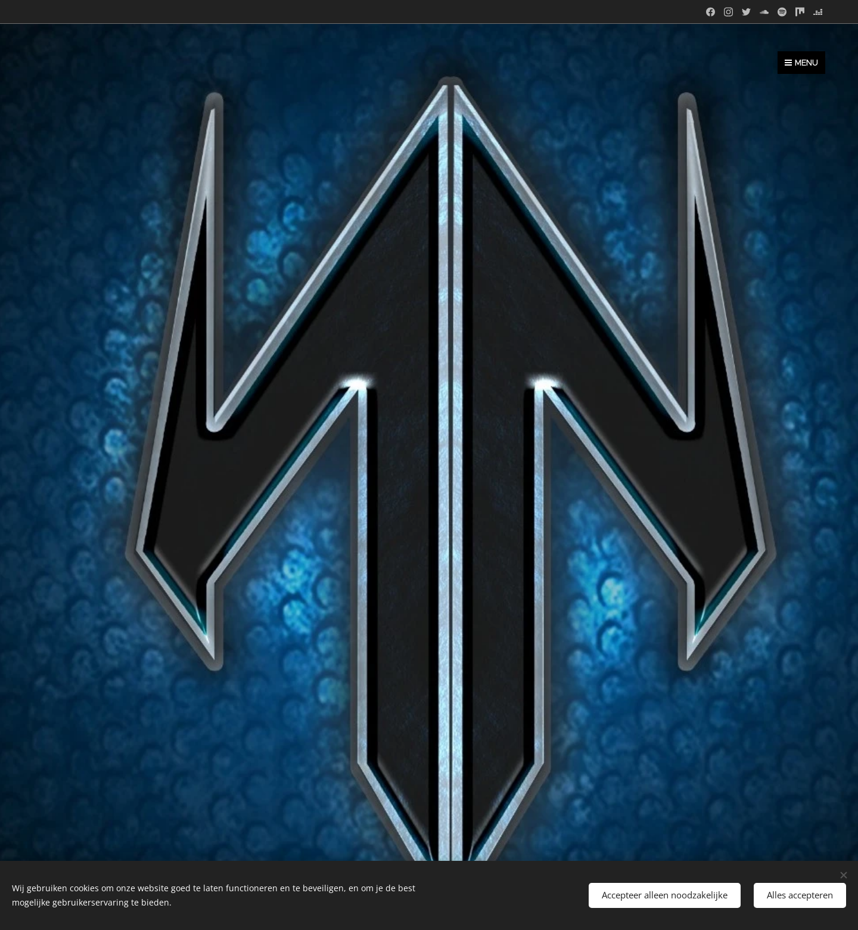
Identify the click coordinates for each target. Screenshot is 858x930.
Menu (801, 62)
